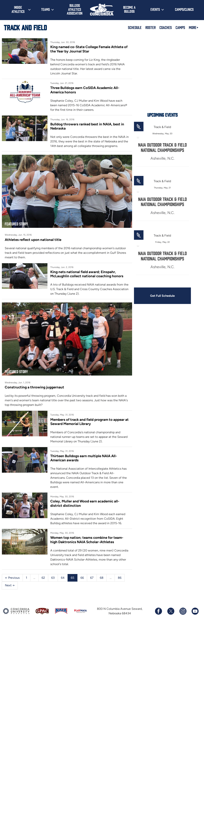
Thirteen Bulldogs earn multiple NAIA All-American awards (83, 458)
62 (43, 578)
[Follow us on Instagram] (183, 611)
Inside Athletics (18, 9)
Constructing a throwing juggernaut (34, 387)
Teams (45, 9)
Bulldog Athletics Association (74, 9)
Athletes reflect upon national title (33, 239)
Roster (150, 27)
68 (101, 578)
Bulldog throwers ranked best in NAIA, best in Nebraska (87, 126)
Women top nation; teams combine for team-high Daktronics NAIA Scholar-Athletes (86, 539)
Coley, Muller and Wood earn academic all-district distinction (84, 503)
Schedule (135, 27)
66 (82, 578)
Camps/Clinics (184, 9)
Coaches (165, 27)
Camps (180, 27)
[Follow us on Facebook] (158, 611)
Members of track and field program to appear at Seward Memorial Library (89, 421)
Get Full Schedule (162, 296)
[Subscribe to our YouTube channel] (195, 611)
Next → (10, 585)
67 (92, 578)
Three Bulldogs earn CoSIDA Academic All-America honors (84, 90)
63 (53, 578)
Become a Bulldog (129, 9)
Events (155, 9)
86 (119, 578)
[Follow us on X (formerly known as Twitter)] (171, 611)
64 (63, 578)
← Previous (12, 578)
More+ (193, 27)
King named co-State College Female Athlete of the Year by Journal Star (89, 49)
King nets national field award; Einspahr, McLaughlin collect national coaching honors (86, 274)
